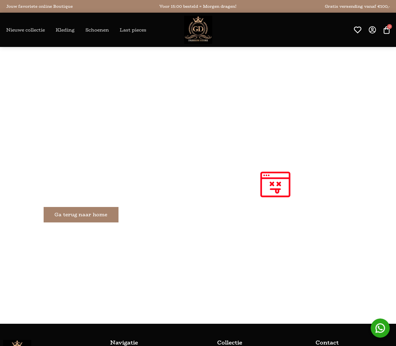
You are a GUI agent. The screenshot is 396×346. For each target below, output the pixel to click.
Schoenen (97, 29)
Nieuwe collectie (25, 29)
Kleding (65, 29)
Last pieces (133, 29)
